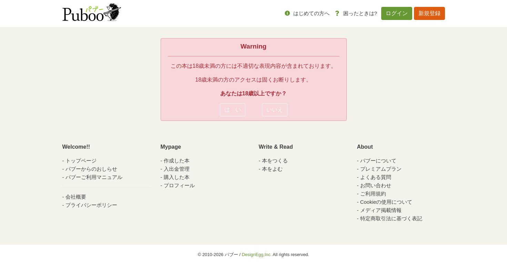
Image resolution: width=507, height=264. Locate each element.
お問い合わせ (375, 185)
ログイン (397, 13)
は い (232, 110)
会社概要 (75, 197)
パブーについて (378, 160)
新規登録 (429, 13)
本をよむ (272, 169)
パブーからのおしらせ (91, 169)
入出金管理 (177, 169)
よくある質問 (375, 177)
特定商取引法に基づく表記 (391, 218)
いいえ (274, 110)
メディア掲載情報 (381, 210)
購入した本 (177, 177)
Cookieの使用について (386, 202)
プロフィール (179, 185)
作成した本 (177, 160)
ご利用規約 (373, 194)
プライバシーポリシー (91, 205)
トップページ (81, 160)
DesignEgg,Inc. (257, 254)
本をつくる (275, 160)
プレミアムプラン (381, 169)
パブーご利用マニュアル (93, 177)
